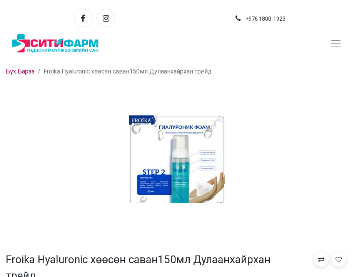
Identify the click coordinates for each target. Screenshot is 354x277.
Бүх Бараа (20, 71)
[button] (321, 259)
